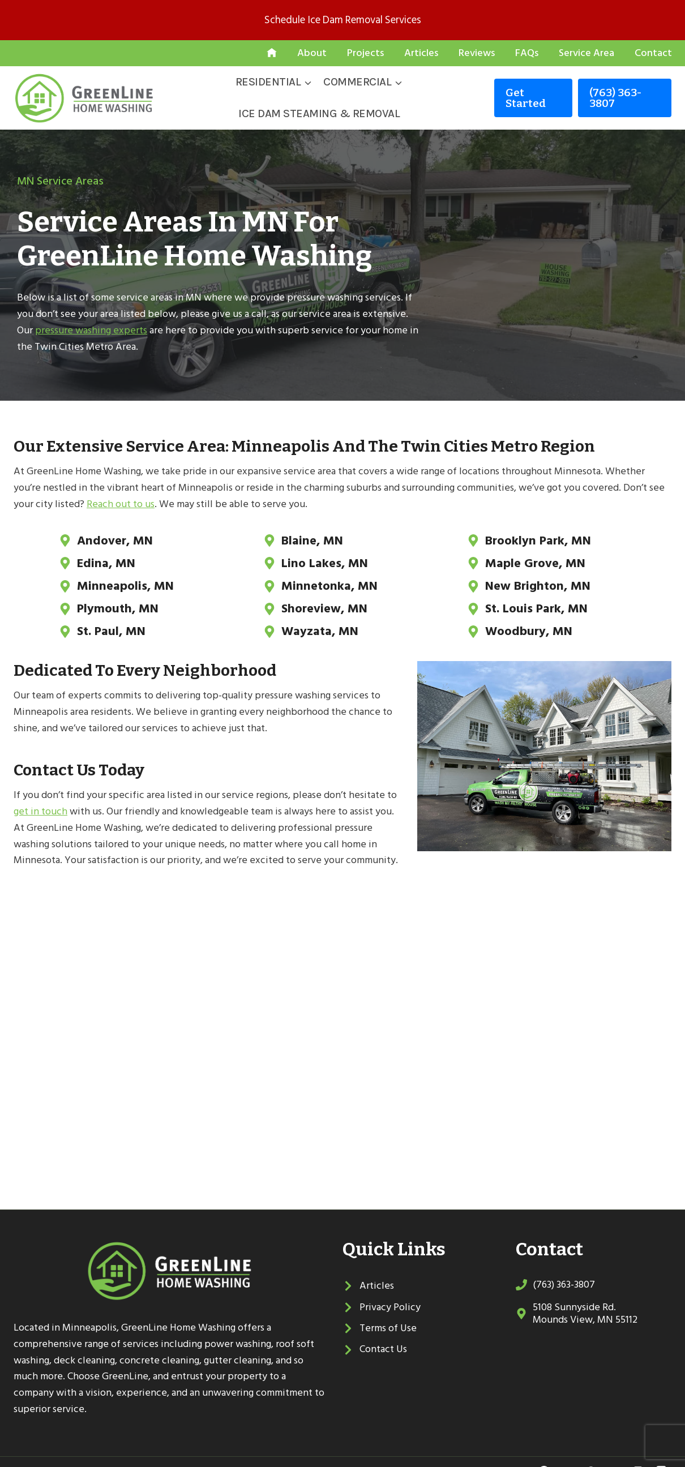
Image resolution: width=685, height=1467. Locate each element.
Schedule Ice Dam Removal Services (343, 20)
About (312, 53)
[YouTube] (614, 1453)
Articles (421, 53)
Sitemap (181, 1452)
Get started (526, 98)
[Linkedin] (638, 1453)
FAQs (526, 53)
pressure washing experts (91, 330)
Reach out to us (121, 504)
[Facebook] (544, 1453)
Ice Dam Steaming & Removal (319, 113)
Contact (653, 53)
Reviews (477, 53)
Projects (365, 53)
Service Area (586, 53)
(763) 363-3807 (615, 98)
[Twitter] (567, 1453)
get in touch (40, 793)
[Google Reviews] (591, 1453)
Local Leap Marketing (262, 1452)
